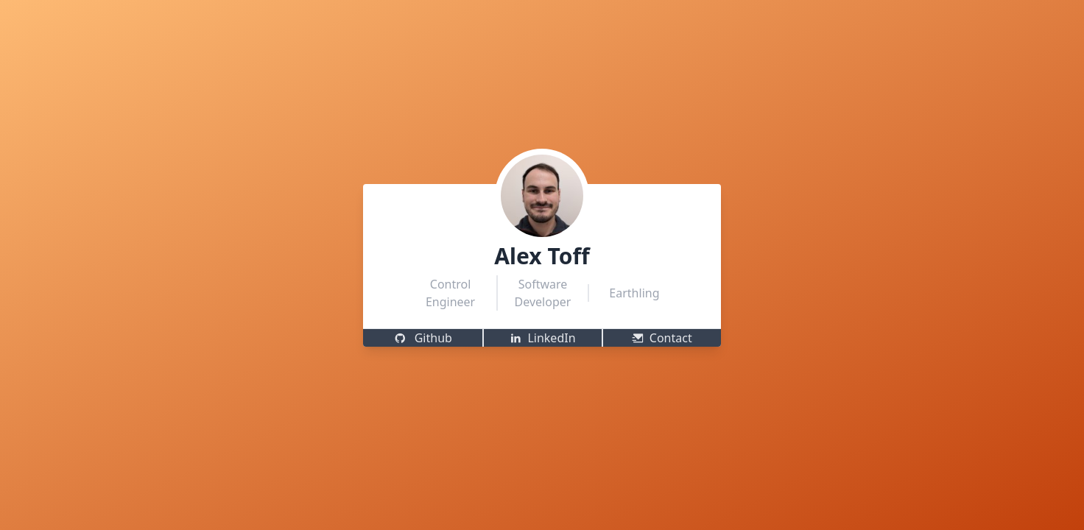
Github (423, 338)
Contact (662, 338)
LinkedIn (542, 338)
